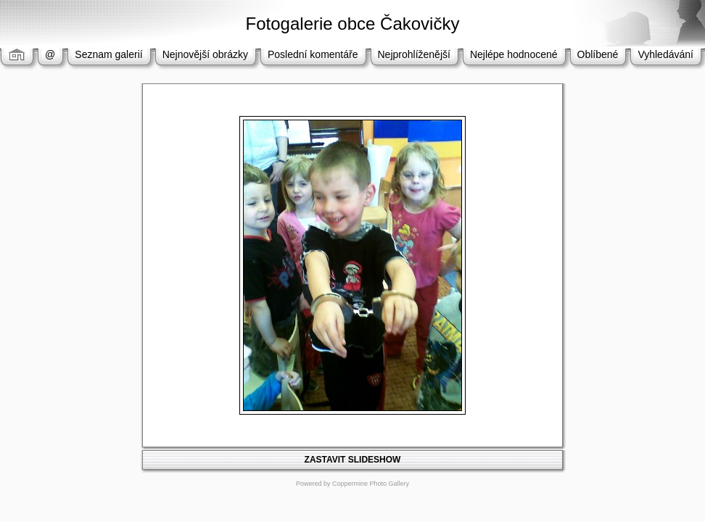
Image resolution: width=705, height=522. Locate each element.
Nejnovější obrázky (205, 54)
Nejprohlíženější (414, 54)
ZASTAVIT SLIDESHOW (353, 460)
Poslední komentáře (313, 54)
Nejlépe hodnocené (514, 54)
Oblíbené (598, 54)
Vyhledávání (665, 54)
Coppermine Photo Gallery (370, 483)
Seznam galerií (108, 54)
